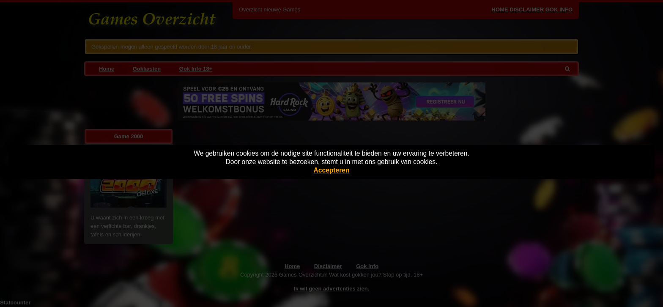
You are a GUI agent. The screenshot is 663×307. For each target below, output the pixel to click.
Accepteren (332, 170)
